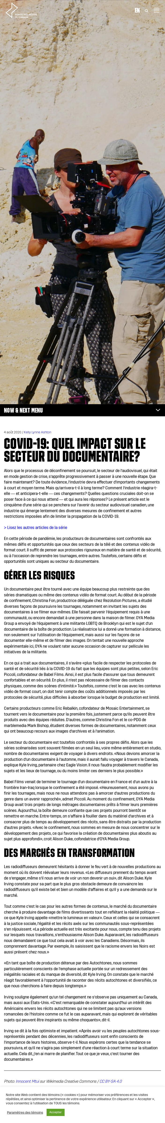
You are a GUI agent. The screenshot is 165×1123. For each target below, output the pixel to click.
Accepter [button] (55, 1112)
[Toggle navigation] (156, 10)
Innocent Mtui (27, 1081)
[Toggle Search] (146, 10)
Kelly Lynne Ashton (37, 432)
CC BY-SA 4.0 (110, 1081)
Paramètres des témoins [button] (25, 1112)
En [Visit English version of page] (137, 10)
